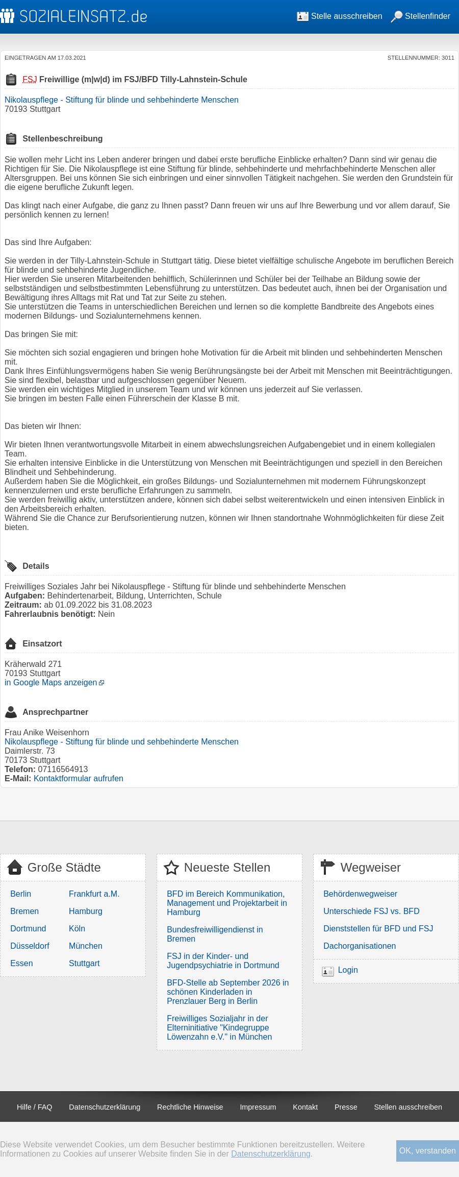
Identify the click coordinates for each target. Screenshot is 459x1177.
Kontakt (305, 1107)
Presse (346, 1107)
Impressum (258, 1107)
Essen (21, 963)
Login (348, 970)
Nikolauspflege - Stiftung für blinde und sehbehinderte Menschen (122, 99)
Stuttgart (84, 963)
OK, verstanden (427, 1150)
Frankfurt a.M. (94, 894)
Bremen (24, 911)
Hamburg (86, 911)
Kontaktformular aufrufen (78, 778)
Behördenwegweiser (360, 894)
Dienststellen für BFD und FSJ (378, 928)
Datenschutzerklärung (104, 1107)
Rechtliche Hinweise (190, 1107)
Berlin (20, 894)
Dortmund (28, 928)
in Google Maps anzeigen (51, 682)
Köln (77, 928)
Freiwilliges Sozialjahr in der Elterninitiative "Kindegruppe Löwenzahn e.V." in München (219, 1027)
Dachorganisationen (359, 946)
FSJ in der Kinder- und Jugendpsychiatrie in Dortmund (223, 961)
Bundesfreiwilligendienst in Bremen (215, 934)
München (86, 946)
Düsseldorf (29, 946)
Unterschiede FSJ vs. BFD (371, 911)
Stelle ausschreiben (339, 16)
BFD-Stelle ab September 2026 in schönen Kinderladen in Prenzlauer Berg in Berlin (228, 991)
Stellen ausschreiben (408, 1107)
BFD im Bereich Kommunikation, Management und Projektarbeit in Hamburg (227, 903)
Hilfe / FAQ (35, 1107)
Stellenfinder (420, 16)
